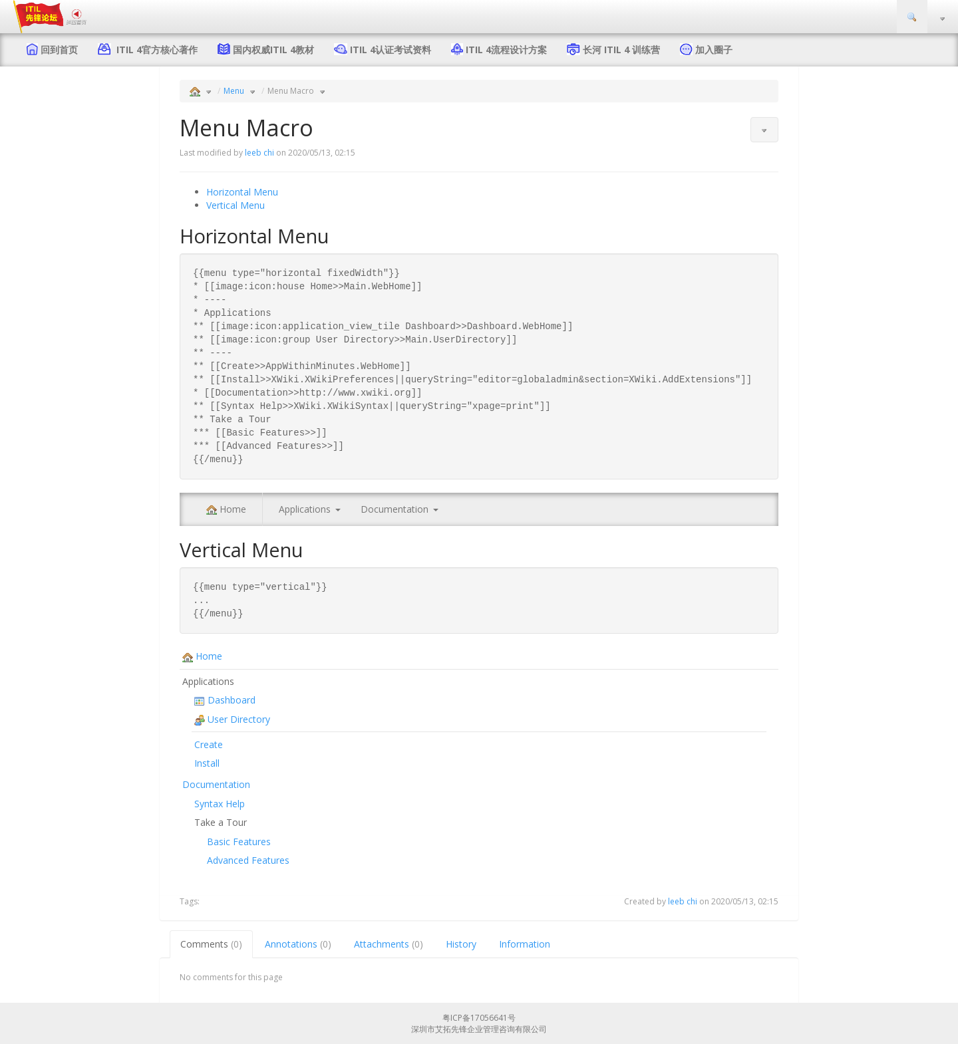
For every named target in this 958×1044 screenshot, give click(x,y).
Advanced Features (248, 860)
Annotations (298, 944)
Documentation (394, 509)
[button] (764, 129)
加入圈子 (713, 49)
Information (524, 944)
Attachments (388, 944)
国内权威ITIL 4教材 (273, 49)
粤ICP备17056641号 (479, 1017)
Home (226, 509)
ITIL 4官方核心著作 (154, 49)
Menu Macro (290, 90)
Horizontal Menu (242, 192)
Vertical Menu (235, 205)
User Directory (232, 719)
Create (208, 744)
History (461, 944)
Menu (234, 90)
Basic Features (239, 841)
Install (207, 763)
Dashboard (224, 700)
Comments (211, 944)
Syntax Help (219, 803)
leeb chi (259, 152)
